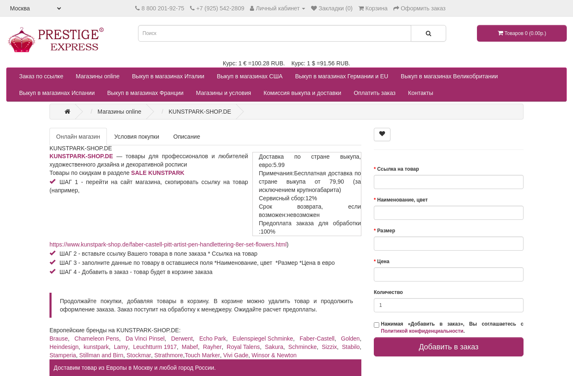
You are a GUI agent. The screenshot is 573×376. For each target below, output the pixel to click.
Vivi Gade (235, 355)
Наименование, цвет (402, 200)
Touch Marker (202, 355)
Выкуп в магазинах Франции (145, 93)
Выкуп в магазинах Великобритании (449, 76)
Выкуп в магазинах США (249, 76)
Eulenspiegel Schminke (262, 338)
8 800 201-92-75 (162, 8)
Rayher (212, 347)
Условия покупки (136, 136)
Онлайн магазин (78, 136)
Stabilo (351, 347)
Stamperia (62, 355)
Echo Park (212, 338)
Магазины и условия (223, 93)
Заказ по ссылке (41, 76)
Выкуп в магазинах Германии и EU (341, 76)
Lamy (121, 347)
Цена (383, 261)
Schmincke (302, 347)
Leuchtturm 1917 (155, 347)
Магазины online (97, 76)
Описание (186, 136)
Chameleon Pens (96, 338)
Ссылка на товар (398, 169)
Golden (350, 338)
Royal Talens (243, 347)
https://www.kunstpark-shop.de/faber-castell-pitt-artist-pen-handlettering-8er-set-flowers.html (167, 244)
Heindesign (64, 347)
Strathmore (168, 355)
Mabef (190, 347)
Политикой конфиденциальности (422, 331)
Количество (388, 292)
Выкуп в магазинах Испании (57, 93)
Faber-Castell (316, 338)
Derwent (182, 338)
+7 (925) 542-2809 (220, 8)
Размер (386, 231)
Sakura (274, 347)
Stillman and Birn (101, 355)
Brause (58, 338)
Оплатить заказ (375, 93)
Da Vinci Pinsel (145, 338)
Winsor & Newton (274, 355)
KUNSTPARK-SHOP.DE (81, 156)
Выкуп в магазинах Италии (168, 76)
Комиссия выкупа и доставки (302, 93)
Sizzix (329, 347)
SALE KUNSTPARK (157, 172)
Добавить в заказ (449, 347)
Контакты (420, 93)
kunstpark (96, 347)
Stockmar (138, 355)
